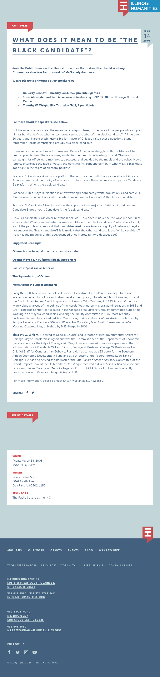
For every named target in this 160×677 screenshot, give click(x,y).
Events (73, 550)
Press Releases (94, 565)
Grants (56, 550)
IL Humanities (139, 8)
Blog (89, 550)
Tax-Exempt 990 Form (22, 565)
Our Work (36, 550)
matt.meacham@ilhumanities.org (34, 630)
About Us (14, 550)
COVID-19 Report (120, 565)
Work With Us (70, 565)
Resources (48, 565)
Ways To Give (109, 550)
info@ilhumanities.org (26, 597)
